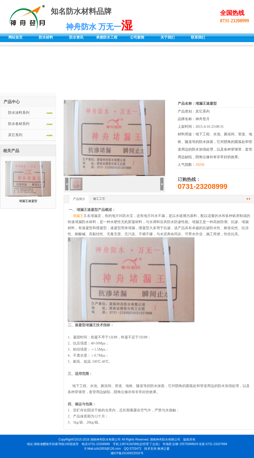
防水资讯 (76, 37)
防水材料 (46, 37)
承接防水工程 (106, 37)
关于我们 (167, 37)
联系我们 (198, 37)
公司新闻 (137, 37)
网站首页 (15, 37)
